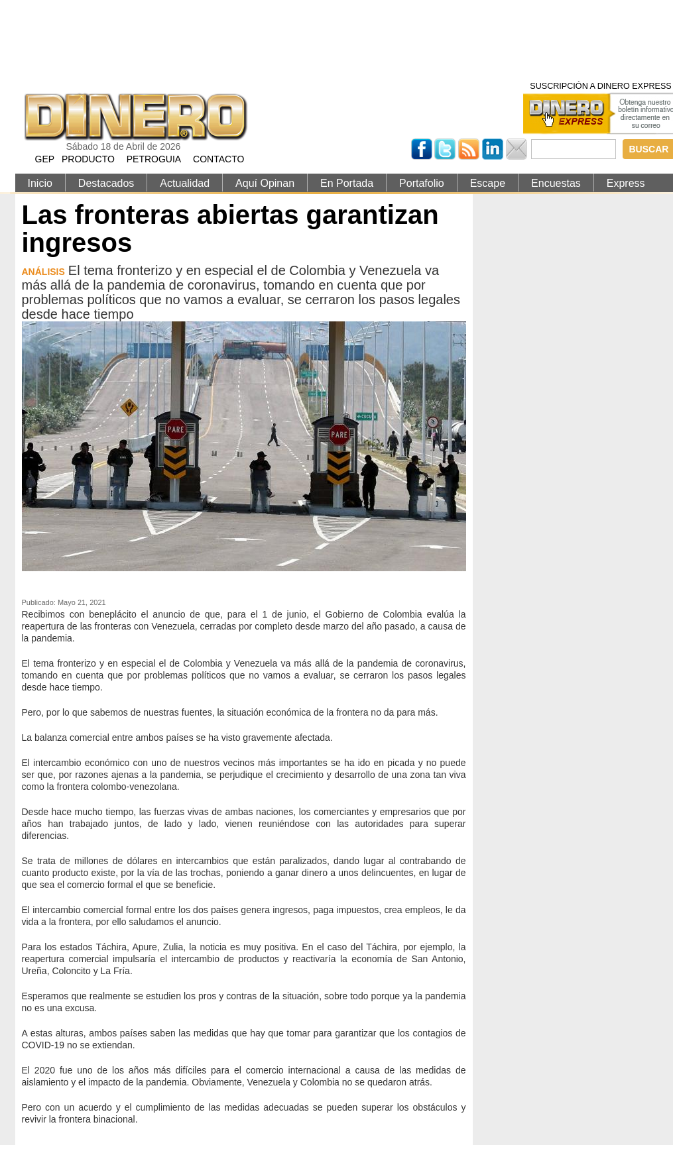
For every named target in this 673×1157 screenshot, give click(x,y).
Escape (487, 183)
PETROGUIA (154, 159)
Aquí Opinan (264, 183)
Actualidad (185, 183)
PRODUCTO (88, 159)
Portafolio (421, 183)
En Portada (346, 183)
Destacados (106, 183)
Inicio (40, 183)
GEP (45, 159)
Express (626, 183)
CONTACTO (218, 159)
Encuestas (556, 183)
